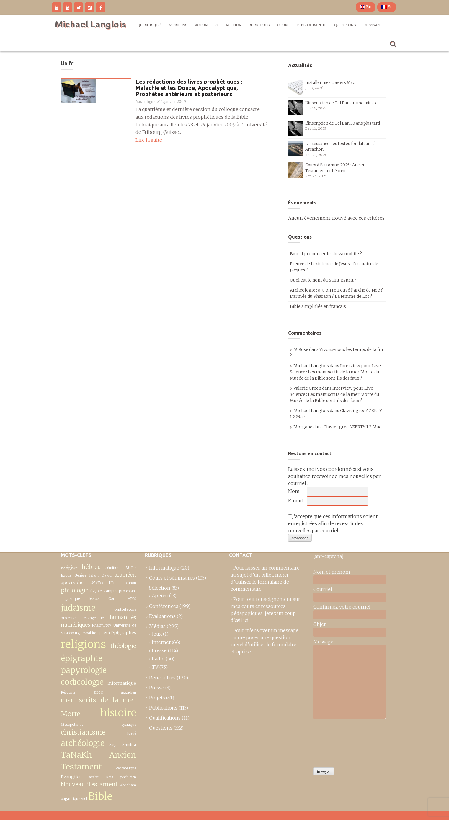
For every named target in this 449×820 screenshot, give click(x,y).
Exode (66, 575)
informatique (121, 683)
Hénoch (115, 582)
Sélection (159, 588)
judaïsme (78, 608)
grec (98, 692)
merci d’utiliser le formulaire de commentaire (260, 582)
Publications (163, 708)
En (365, 6)
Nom (294, 491)
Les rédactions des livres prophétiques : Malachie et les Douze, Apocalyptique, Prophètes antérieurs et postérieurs (189, 88)
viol (84, 798)
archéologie (83, 743)
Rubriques (259, 25)
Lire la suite (148, 140)
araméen (125, 575)
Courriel (322, 589)
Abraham (128, 785)
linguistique (70, 598)
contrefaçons (125, 609)
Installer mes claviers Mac (330, 82)
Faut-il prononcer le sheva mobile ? (326, 253)
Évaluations (162, 616)
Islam (94, 575)
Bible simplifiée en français (318, 306)
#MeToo (97, 582)
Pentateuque (125, 768)
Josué (131, 733)
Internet (161, 642)
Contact (372, 25)
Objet (319, 624)
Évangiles (71, 777)
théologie (123, 646)
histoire (118, 712)
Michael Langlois (90, 24)
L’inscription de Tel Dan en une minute (341, 102)
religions (83, 644)
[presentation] (337, 741)
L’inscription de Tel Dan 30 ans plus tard (342, 123)
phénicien (128, 777)
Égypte (96, 591)
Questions (345, 25)
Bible (100, 796)
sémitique (113, 567)
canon (131, 582)
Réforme (68, 692)
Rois (109, 777)
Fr (386, 6)
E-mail (295, 501)
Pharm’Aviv (101, 625)
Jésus (94, 598)
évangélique (94, 618)
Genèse (80, 575)
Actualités (206, 25)
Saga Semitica (122, 744)
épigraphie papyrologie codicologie (84, 670)
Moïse (131, 567)
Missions (178, 25)
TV (155, 667)
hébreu (91, 566)
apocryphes (73, 582)
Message (323, 642)
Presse (159, 650)
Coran (113, 598)
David (107, 575)
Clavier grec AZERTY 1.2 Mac (352, 426)
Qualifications (165, 718)
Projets (157, 698)
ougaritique (70, 798)
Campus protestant (120, 591)
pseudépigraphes (117, 632)
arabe (94, 777)
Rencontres (162, 678)
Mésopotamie (72, 724)
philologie (74, 590)
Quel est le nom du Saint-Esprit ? (323, 280)
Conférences (163, 606)
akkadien (128, 692)
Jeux (157, 634)
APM (132, 598)
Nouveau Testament (89, 784)
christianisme (83, 732)
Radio (158, 659)
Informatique (164, 568)
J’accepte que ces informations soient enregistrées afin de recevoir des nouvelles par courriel (333, 523)
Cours (283, 25)
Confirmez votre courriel (341, 607)
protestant (69, 618)
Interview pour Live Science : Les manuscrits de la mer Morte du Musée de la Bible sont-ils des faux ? (335, 372)
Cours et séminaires (172, 578)
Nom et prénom (331, 572)
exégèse (69, 567)
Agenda (233, 25)
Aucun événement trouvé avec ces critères (336, 218)
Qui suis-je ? (149, 25)
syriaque (128, 724)
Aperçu (160, 595)
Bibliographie (311, 25)
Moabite (89, 633)
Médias (157, 626)
